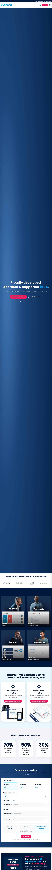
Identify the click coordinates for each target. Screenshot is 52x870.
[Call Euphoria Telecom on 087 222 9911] (40, 5)
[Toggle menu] (49, 5)
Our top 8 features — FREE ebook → (26, 301)
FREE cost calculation (18, 296)
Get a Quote (26, 836)
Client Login (48, 1)
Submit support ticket (40, 1)
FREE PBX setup (35, 296)
